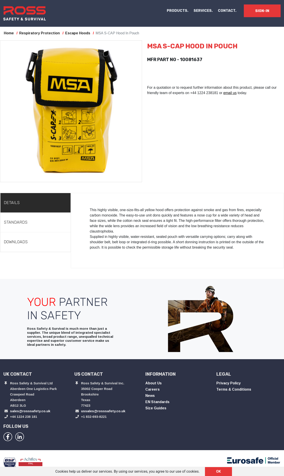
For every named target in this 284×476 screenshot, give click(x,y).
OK (218, 471)
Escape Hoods (77, 33)
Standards (15, 222)
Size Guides (155, 408)
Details (12, 202)
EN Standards (157, 402)
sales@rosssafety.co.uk (30, 411)
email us (230, 93)
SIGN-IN (262, 11)
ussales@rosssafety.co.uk (103, 411)
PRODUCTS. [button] (177, 10)
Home (9, 33)
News (150, 396)
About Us (153, 383)
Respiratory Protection (39, 33)
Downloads (16, 241)
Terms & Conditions (233, 389)
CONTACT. (227, 10)
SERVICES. (203, 10)
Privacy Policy (228, 383)
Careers (152, 389)
